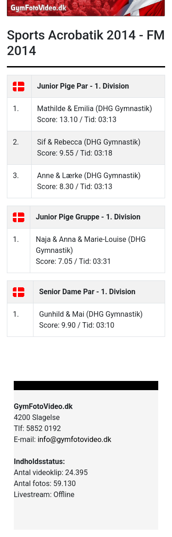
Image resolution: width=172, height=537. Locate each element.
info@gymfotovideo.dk (74, 439)
